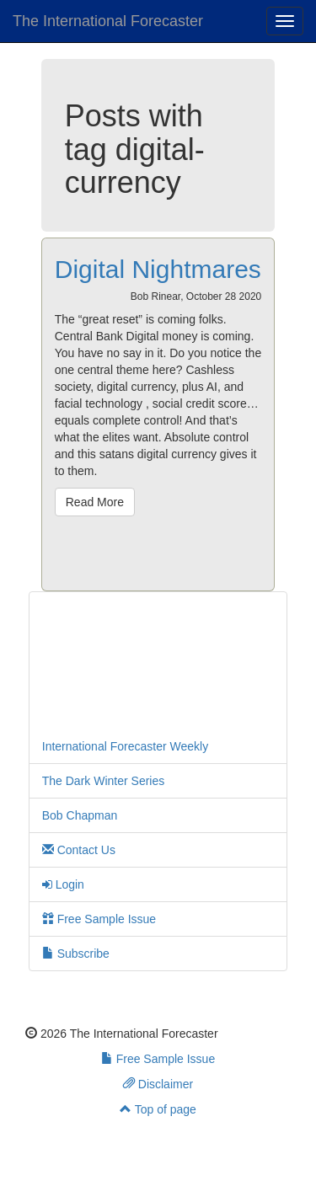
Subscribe (76, 953)
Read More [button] (95, 502)
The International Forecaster (108, 21)
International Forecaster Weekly (125, 746)
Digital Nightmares (158, 269)
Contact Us (78, 850)
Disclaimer (158, 1084)
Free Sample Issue (99, 919)
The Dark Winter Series (103, 781)
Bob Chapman (80, 815)
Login (63, 884)
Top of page (158, 1109)
